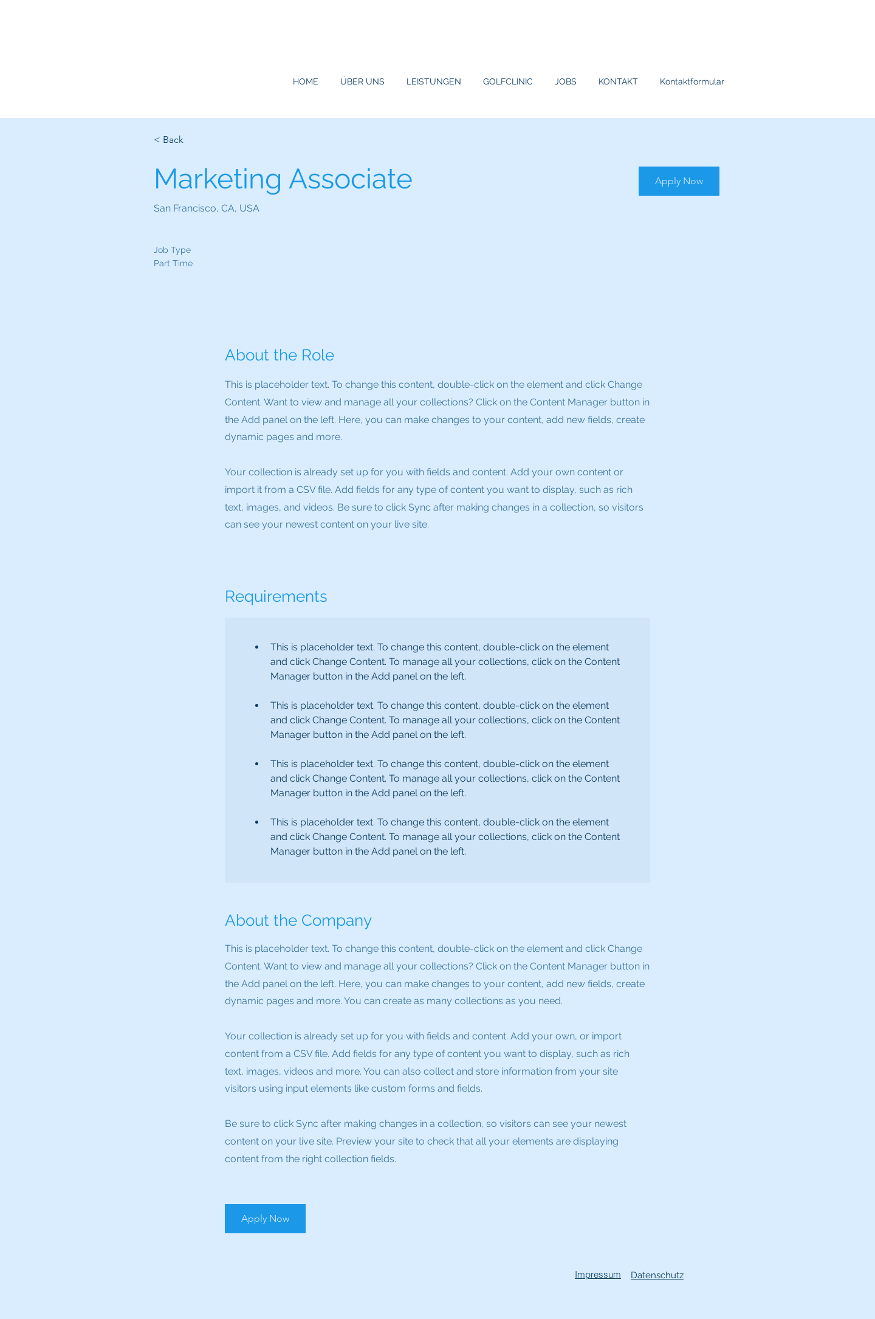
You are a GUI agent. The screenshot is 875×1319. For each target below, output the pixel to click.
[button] (679, 181)
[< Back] (197, 140)
